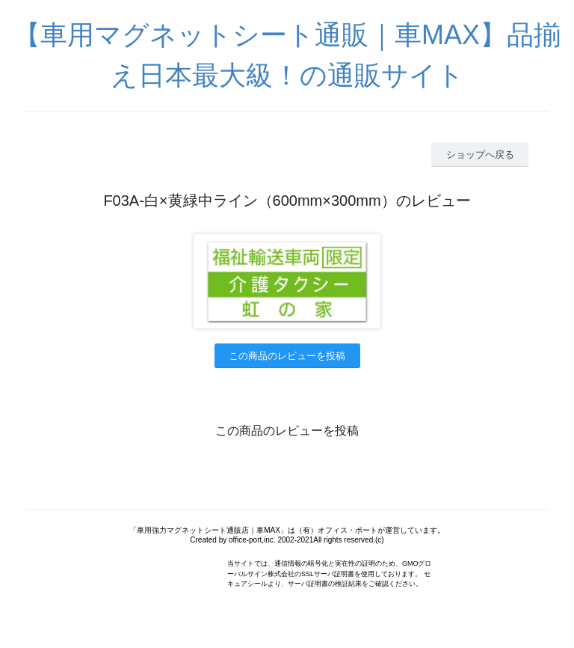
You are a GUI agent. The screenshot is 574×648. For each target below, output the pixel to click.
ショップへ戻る (480, 154)
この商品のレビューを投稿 (287, 355)
